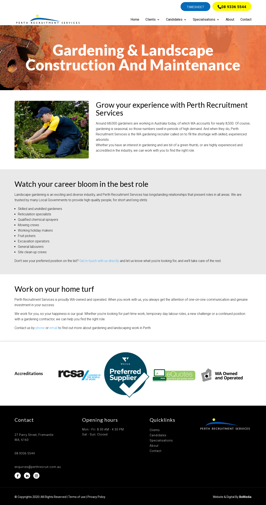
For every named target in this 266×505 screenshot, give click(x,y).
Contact (245, 19)
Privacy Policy (96, 497)
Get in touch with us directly (99, 261)
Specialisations (204, 19)
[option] (79, 375)
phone (40, 328)
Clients (150, 19)
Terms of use (77, 497)
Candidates (174, 19)
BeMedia (245, 497)
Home (135, 19)
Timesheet (195, 7)
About (230, 19)
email (53, 328)
